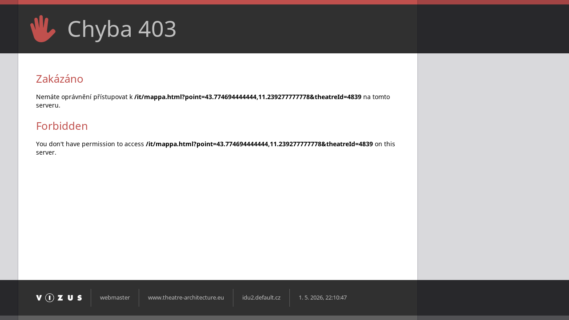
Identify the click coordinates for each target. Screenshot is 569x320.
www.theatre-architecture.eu (186, 297)
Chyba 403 (122, 28)
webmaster (115, 297)
